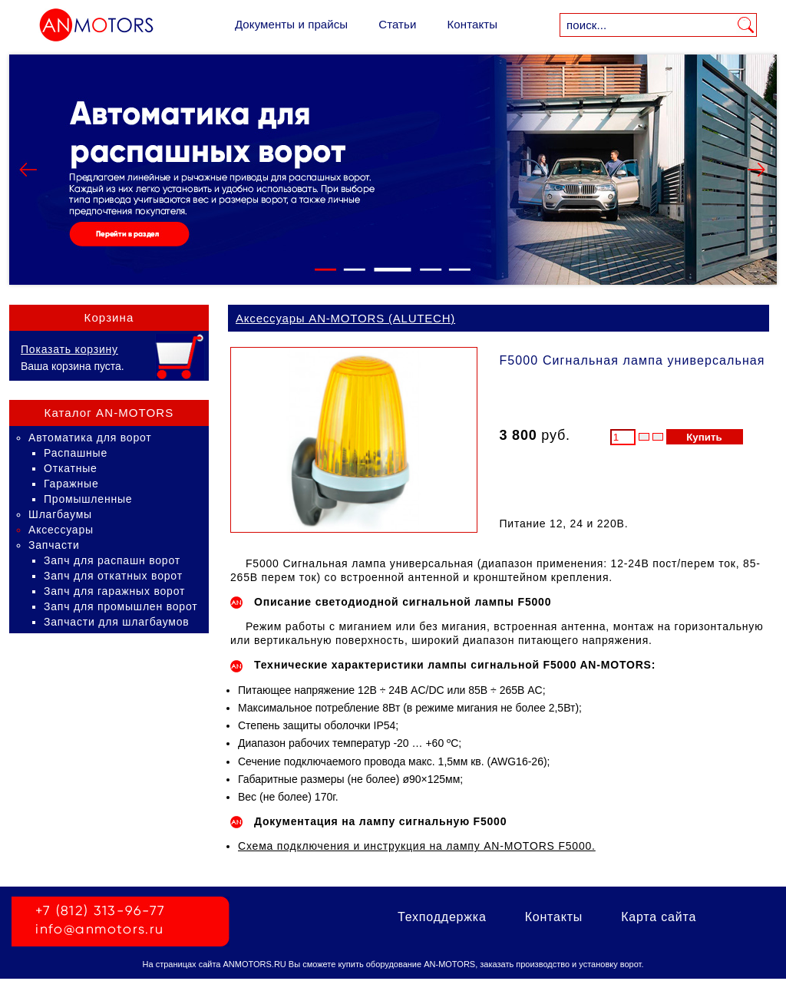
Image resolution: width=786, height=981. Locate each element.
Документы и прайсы (291, 24)
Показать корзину (69, 349)
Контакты (472, 24)
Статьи (397, 24)
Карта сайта (658, 916)
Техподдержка (442, 916)
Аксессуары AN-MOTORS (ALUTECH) (345, 318)
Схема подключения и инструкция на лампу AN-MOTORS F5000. (417, 846)
